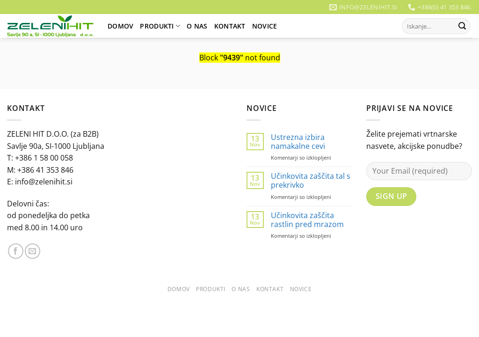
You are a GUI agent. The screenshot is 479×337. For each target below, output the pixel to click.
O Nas (197, 26)
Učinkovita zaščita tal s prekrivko (310, 181)
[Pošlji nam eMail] (32, 251)
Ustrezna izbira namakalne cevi (298, 142)
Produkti (160, 26)
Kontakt (230, 26)
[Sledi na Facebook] (15, 251)
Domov (120, 26)
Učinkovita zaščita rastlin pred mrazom (307, 220)
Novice (264, 26)
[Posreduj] (462, 26)
